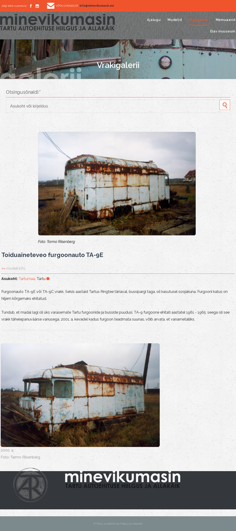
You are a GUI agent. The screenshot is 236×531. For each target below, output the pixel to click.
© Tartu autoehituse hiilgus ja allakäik (118, 523)
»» (13, 268)
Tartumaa (27, 279)
